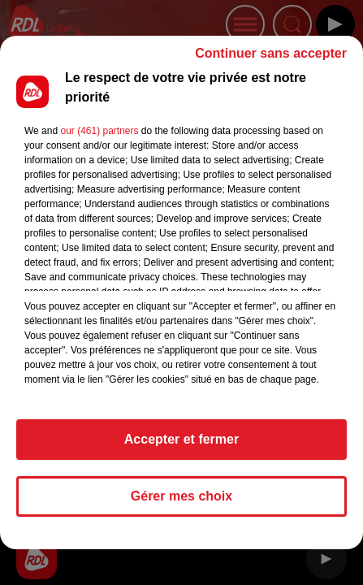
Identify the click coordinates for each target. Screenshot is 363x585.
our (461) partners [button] (99, 138)
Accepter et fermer (181, 446)
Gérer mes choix (181, 503)
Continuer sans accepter (271, 60)
